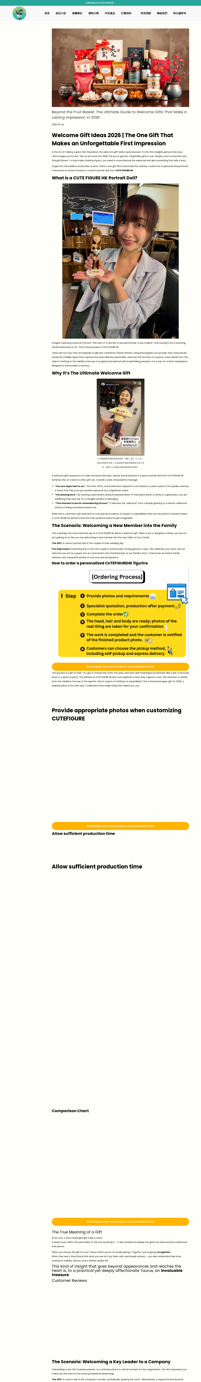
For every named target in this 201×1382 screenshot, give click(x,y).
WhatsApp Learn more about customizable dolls (120, 666)
